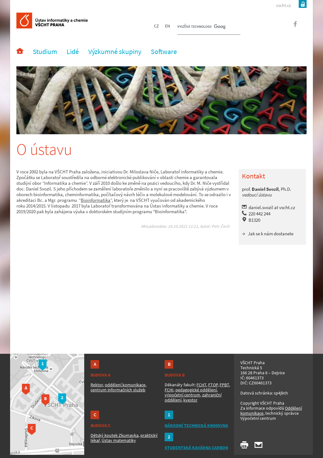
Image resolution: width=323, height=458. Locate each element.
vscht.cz (283, 5)
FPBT (224, 385)
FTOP (213, 385)
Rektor (97, 385)
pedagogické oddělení (196, 390)
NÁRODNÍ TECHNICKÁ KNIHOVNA (196, 425)
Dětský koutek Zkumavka (114, 435)
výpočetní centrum (182, 395)
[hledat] (201, 27)
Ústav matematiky (119, 440)
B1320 (254, 220)
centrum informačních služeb (118, 390)
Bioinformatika (95, 200)
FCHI (169, 390)
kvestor (190, 400)
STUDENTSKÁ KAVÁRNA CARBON (196, 447)
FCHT (201, 385)
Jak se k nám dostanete (270, 234)
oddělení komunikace (125, 385)
